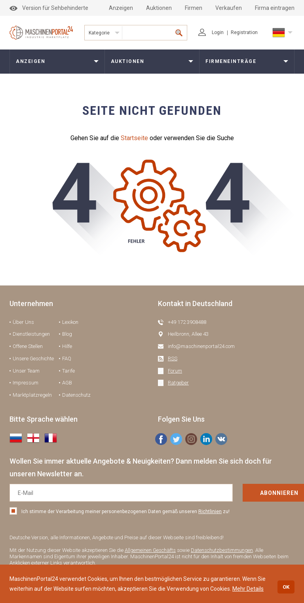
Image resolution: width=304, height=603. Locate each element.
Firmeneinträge (230, 61)
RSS (172, 358)
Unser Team (26, 371)
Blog (67, 334)
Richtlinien (210, 511)
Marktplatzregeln (32, 395)
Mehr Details (248, 589)
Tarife (68, 371)
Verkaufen (228, 8)
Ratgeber (178, 383)
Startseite (134, 138)
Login (211, 32)
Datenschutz (76, 395)
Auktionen (159, 8)
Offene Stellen (28, 346)
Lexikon (70, 322)
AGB (67, 383)
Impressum (25, 383)
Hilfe (67, 346)
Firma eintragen (274, 8)
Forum (175, 371)
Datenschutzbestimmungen (222, 550)
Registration (244, 32)
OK (286, 587)
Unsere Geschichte (33, 358)
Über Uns (23, 322)
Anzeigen (121, 8)
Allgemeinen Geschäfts (150, 550)
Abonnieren (256, 493)
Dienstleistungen (31, 334)
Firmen (193, 8)
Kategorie (99, 33)
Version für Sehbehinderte (49, 8)
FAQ (66, 358)
